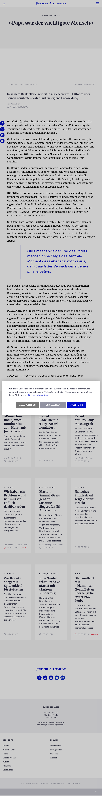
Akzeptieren (77, 405)
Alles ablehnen (27, 405)
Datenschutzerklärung (38, 395)
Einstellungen (53, 405)
